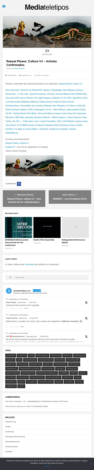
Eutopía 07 (10, 147)
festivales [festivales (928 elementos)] (74, 364)
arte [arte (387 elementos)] (31, 355)
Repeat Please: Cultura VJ (70, 84)
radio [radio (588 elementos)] (77, 377)
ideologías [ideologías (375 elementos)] (71, 369)
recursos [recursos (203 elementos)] (11, 382)
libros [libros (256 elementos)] (73, 373)
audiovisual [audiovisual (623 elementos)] (80, 355)
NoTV (84, 98)
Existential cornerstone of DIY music (55, 401)
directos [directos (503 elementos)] (10, 364)
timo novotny (37, 106)
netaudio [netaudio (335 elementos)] (10, 377)
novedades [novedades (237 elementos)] (22, 377)
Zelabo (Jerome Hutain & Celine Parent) (56, 102)
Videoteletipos (11, 75)
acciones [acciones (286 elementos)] (11, 355)
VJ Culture (70, 106)
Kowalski (64, 129)
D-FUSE (67, 98)
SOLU (59, 121)
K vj (15, 129)
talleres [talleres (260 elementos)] (69, 382)
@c (53, 94)
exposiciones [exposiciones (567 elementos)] (60, 364)
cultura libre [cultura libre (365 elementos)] (73, 360)
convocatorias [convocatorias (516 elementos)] (45, 360)
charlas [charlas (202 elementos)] (10, 360)
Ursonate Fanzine (11, 446)
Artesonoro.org (10, 422)
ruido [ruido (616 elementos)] (21, 382)
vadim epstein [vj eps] (75, 109)
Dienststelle (25, 106)
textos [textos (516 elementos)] (79, 382)
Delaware (48, 106)
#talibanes (65, 321)
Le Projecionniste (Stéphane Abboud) (22, 102)
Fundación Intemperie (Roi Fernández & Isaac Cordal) (58, 125)
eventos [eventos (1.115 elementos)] (47, 364)
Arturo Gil (71, 113)
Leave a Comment (43, 75)
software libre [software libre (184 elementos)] (45, 382)
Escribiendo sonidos (41, 406)
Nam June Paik (12, 90)
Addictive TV (57, 98)
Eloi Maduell (68, 121)
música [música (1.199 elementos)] (83, 373)
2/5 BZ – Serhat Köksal (16, 113)
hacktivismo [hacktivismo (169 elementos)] (48, 369)
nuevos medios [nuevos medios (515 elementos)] (37, 377)
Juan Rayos (11, 125)
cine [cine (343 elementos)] (19, 360)
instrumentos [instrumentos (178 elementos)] (28, 373)
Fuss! (36, 121)
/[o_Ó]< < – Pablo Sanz (23, 121)
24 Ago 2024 (33, 318)
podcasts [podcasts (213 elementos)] (68, 377)
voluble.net (54, 129)
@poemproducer (31, 336)
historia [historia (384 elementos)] (60, 369)
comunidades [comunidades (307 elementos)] (30, 360)
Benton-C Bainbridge (52, 90)
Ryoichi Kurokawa (38, 94)
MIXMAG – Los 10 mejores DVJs (70, 199)
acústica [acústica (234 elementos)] (22, 355)
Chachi (47, 466)
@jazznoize (23, 318)
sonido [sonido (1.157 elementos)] (59, 382)
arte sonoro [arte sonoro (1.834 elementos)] (42, 355)
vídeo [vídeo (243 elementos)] (21, 386)
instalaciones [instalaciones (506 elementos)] (12, 373)
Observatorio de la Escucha (15, 437)
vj (30, 75)
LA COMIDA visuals (25, 125)
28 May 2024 (44, 336)
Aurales (8, 427)
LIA (48, 94)
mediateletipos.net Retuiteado (18, 299)
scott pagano (39, 109)
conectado (29, 264)
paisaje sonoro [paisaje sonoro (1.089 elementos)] (53, 377)
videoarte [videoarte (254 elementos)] (11, 386)
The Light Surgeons (42, 98)
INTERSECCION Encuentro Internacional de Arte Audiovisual (17, 242)
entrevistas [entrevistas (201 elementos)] (36, 364)
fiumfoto (9, 129)
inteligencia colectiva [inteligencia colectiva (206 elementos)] (47, 373)
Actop (85, 121)
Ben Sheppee (59, 106)
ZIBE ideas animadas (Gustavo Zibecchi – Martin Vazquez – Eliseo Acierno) (48, 117)
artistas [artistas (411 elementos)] (67, 355)
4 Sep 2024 (32, 302)
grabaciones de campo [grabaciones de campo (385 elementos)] (29, 369)
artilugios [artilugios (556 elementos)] (55, 355)
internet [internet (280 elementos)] (63, 373)
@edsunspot (22, 302)
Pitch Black (31, 113)
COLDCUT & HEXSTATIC (31, 90)
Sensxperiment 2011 (12, 442)
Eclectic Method (63, 94)
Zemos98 (8, 451)
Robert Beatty (11, 302)
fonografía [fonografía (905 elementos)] (12, 369)
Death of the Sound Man (43, 240)
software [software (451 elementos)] (31, 382)
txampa (78, 121)
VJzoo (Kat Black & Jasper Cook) (51, 113)
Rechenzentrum (12, 106)
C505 (30, 109)
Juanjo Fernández (48, 121)
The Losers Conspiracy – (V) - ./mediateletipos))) (22, 401)
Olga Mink (76, 98)
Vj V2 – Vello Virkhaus (55, 109)
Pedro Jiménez (19, 68)
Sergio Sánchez (12, 318)
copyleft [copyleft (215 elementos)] (60, 360)
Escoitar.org (9, 432)
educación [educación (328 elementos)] (22, 364)
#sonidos (75, 321)
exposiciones (25, 75)
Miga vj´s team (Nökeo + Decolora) (33, 129)
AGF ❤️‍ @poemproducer (15, 336)
